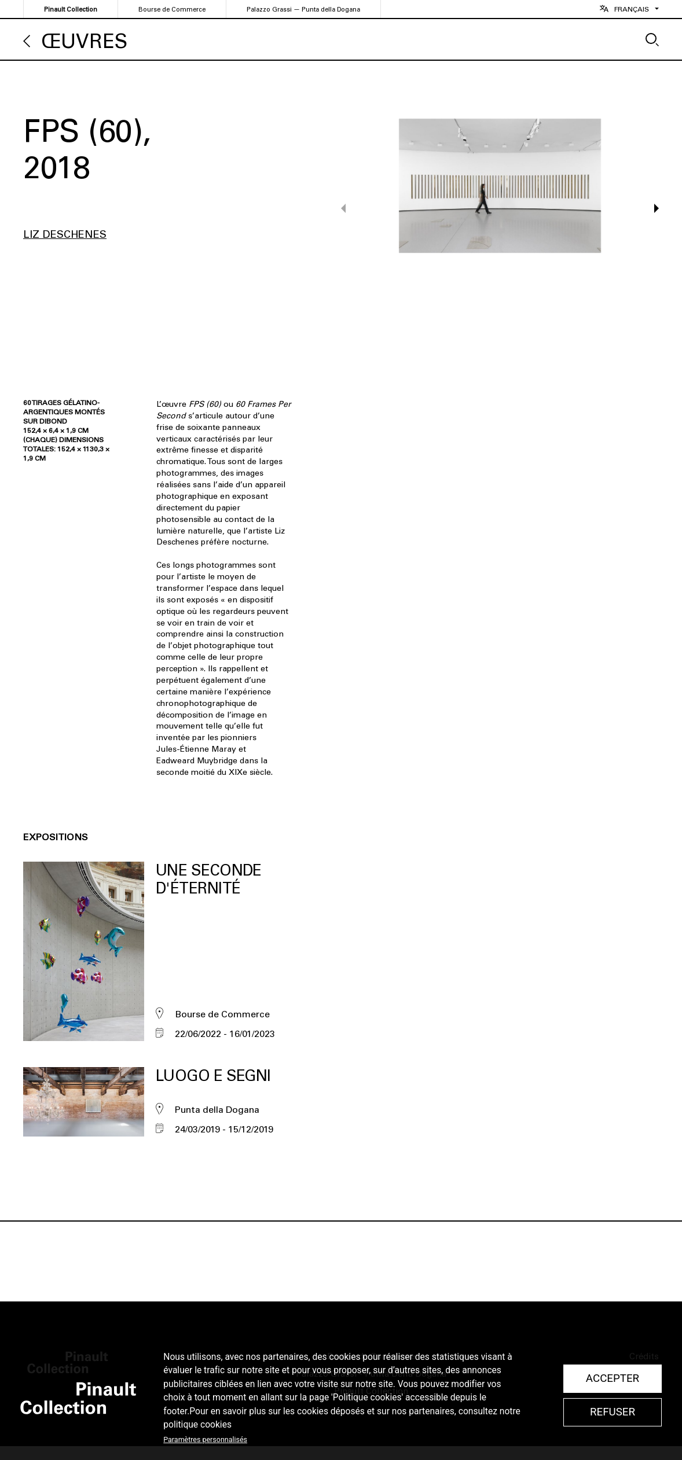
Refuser (612, 1412)
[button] (651, 208)
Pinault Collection (70, 9)
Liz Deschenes (65, 234)
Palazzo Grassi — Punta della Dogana (303, 9)
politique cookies (197, 1424)
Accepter (612, 1378)
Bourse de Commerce (172, 9)
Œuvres (84, 41)
